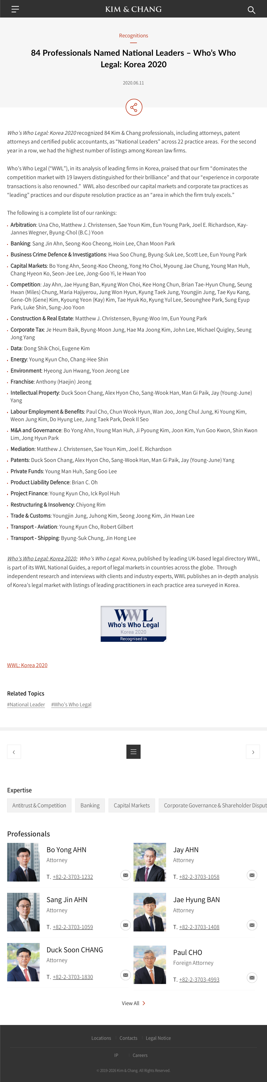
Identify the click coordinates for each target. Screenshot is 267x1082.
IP (116, 1055)
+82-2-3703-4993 (199, 979)
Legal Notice (158, 1038)
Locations (101, 1038)
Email (125, 875)
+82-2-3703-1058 (199, 876)
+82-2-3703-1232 (73, 876)
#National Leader (26, 704)
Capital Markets (132, 805)
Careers (140, 1055)
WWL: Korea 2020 (27, 665)
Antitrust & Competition (39, 805)
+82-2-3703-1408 (199, 927)
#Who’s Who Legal (71, 704)
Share (134, 107)
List (133, 752)
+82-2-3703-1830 (73, 977)
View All (130, 1003)
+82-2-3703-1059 (73, 927)
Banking (89, 805)
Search (251, 10)
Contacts (128, 1038)
